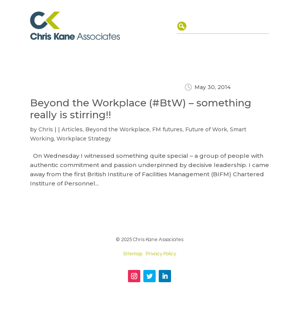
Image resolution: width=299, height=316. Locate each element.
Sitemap (132, 253)
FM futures (167, 129)
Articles (72, 129)
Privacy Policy (161, 253)
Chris (45, 129)
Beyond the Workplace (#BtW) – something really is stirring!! (140, 109)
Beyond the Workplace (117, 129)
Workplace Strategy (83, 138)
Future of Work (206, 129)
